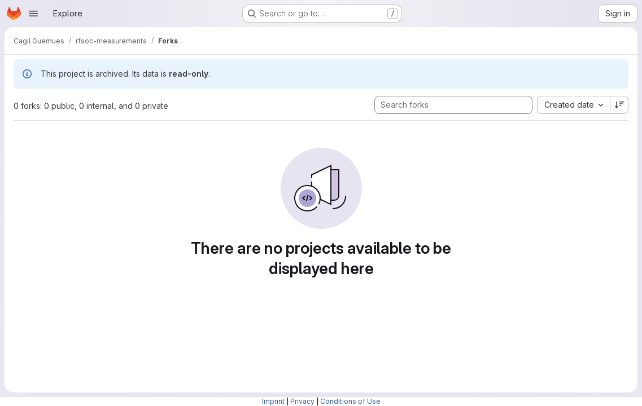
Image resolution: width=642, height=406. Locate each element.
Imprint (273, 401)
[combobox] (573, 105)
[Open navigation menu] (33, 14)
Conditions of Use (350, 401)
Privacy (302, 401)
